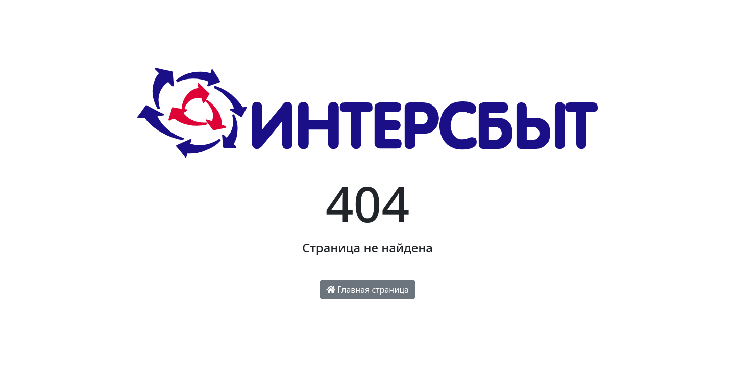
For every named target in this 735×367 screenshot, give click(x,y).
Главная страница (367, 289)
